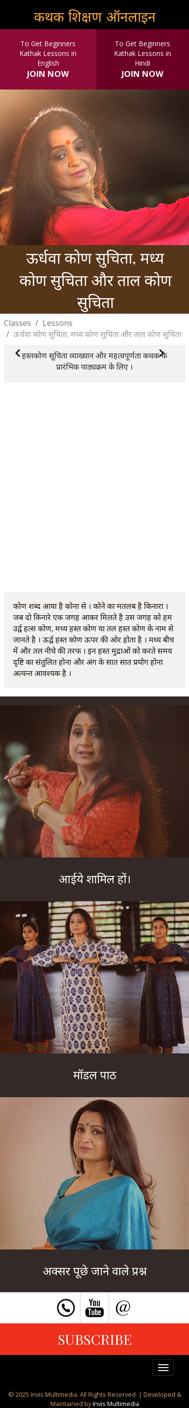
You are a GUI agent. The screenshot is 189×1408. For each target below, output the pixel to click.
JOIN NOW (48, 73)
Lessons (58, 323)
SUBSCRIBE (95, 1339)
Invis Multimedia (116, 1403)
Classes (17, 323)
